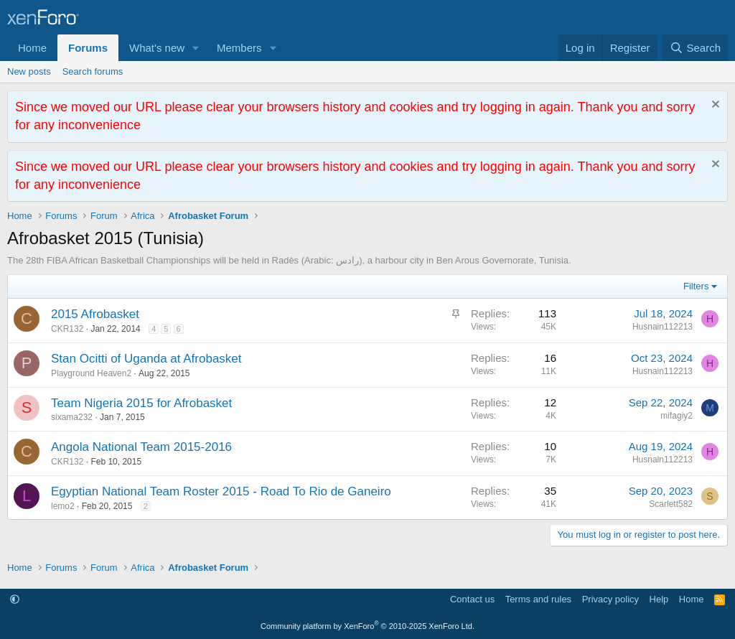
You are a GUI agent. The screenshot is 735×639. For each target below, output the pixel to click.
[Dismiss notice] (714, 105)
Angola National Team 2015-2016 (141, 447)
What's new (156, 48)
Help (659, 599)
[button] (196, 47)
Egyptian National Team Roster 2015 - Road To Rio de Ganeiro (221, 491)
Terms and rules (538, 599)
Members (239, 48)
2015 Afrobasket (95, 314)
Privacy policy (610, 599)
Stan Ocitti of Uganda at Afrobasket (146, 358)
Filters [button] (695, 286)
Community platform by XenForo (367, 626)
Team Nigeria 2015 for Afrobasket (141, 403)
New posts (29, 71)
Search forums (92, 71)
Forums (88, 48)
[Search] (695, 47)
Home (32, 48)
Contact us (472, 599)
